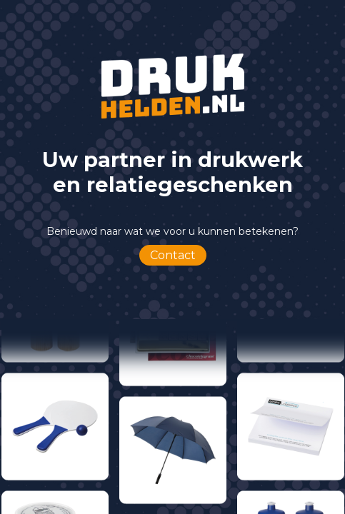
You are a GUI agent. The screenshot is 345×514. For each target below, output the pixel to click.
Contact (173, 255)
